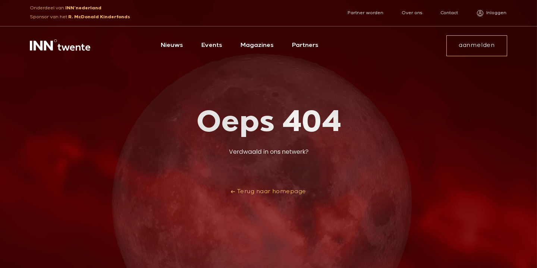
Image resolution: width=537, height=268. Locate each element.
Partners (305, 46)
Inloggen (491, 13)
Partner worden (365, 13)
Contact (449, 13)
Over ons (412, 13)
